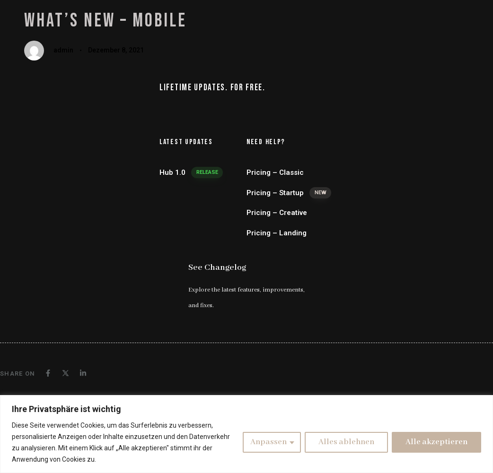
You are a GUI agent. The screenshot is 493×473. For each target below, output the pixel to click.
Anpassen (268, 442)
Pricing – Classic (275, 172)
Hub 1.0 (191, 173)
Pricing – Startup (288, 193)
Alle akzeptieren (436, 442)
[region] (246, 434)
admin (63, 50)
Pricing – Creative (276, 212)
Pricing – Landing (276, 233)
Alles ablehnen (346, 442)
